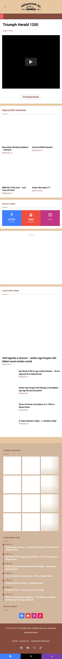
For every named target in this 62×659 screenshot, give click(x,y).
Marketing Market (31, 632)
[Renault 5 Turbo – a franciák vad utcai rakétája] (50, 484)
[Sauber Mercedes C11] (46, 171)
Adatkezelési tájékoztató (40, 641)
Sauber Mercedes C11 (41, 188)
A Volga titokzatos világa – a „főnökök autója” (38, 421)
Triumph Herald (31, 97)
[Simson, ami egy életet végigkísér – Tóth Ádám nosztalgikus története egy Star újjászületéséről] (12, 503)
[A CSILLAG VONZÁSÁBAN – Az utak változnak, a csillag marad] (31, 522)
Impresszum (24, 641)
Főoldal (15, 641)
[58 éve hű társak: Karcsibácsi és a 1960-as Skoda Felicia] (9, 410)
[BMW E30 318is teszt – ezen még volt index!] (16, 171)
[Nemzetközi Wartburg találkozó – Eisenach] (16, 131)
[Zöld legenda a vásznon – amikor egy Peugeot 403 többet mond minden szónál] (31, 326)
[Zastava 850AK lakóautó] (46, 131)
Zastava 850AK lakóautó (42, 147)
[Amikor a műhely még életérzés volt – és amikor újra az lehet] (31, 503)
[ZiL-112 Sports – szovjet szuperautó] (12, 522)
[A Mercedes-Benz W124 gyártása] (50, 503)
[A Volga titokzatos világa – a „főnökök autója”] (9, 427)
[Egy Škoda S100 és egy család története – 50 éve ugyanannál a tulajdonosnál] (9, 377)
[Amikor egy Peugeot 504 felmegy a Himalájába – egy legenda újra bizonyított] (9, 393)
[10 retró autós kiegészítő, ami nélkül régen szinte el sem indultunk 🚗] (50, 522)
